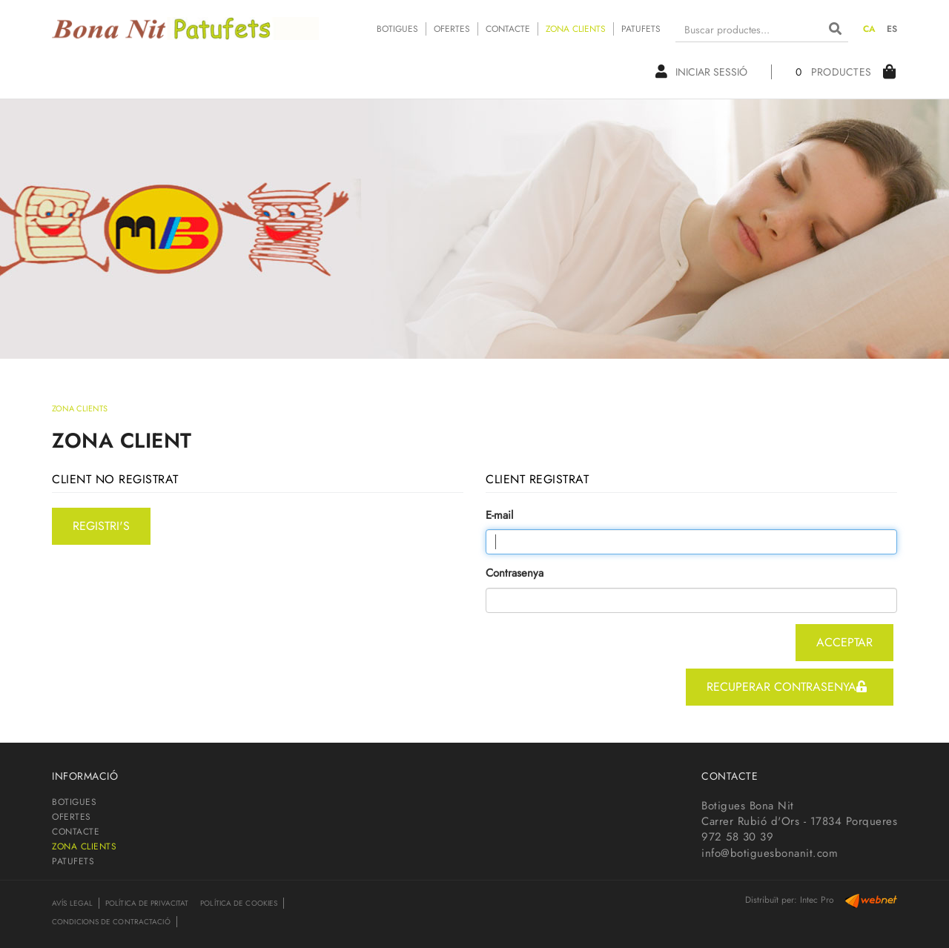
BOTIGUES (397, 29)
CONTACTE (508, 29)
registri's (101, 525)
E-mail (499, 515)
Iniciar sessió (701, 71)
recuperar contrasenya (787, 686)
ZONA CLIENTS (576, 29)
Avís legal (72, 903)
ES (892, 29)
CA (869, 29)
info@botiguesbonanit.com (769, 853)
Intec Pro (817, 899)
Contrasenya (514, 573)
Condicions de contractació (111, 921)
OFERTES (452, 29)
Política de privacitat (146, 903)
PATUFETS (641, 29)
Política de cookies (238, 903)
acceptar (844, 642)
